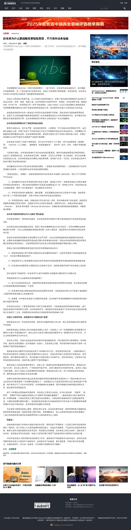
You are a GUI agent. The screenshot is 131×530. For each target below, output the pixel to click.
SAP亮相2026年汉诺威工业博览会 (103, 115)
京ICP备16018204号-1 (87, 518)
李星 (24, 43)
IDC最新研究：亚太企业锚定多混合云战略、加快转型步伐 (108, 83)
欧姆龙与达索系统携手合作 (100, 105)
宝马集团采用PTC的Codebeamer (103, 157)
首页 (6, 8)
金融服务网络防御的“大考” (45, 485)
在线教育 (12, 449)
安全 (48, 8)
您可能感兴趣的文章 (12, 464)
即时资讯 (96, 62)
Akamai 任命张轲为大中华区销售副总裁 (105, 139)
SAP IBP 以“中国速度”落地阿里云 (103, 127)
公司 (13, 8)
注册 (121, 3)
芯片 (55, 8)
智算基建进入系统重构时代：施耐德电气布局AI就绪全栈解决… (105, 121)
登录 (125, 3)
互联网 (6, 33)
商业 (41, 8)
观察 (34, 8)
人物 (20, 8)
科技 (27, 8)
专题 (69, 8)
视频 (62, 8)
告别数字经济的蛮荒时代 (109, 485)
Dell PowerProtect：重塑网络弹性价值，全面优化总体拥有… (104, 92)
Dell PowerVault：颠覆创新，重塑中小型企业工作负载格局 (105, 151)
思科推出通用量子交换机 (100, 110)
